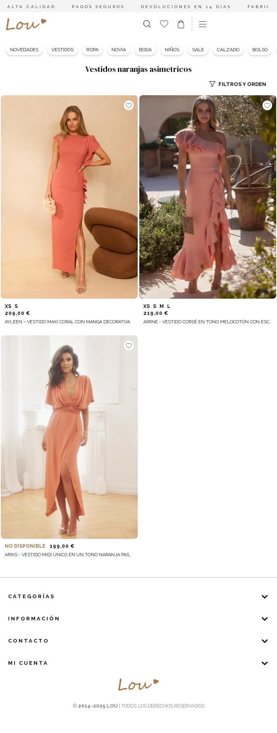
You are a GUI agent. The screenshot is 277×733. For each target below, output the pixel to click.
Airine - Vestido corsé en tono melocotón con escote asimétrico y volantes (207, 322)
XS (8, 306)
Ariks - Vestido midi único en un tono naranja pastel (69, 554)
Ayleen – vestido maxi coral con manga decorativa (67, 322)
